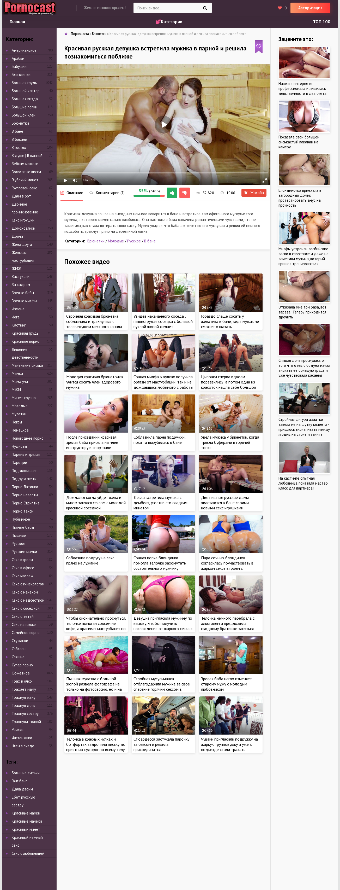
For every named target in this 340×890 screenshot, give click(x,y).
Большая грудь (24, 82)
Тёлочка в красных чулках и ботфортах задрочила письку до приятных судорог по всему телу (95, 744)
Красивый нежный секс (27, 841)
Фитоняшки (22, 737)
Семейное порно (26, 632)
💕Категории (168, 22)
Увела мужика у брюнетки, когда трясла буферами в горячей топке (230, 442)
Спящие (18, 656)
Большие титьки (26, 772)
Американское (24, 50)
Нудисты (19, 446)
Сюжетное (21, 673)
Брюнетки (96, 241)
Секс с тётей (23, 616)
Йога (16, 317)
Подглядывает (24, 470)
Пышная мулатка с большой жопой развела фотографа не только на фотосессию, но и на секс (94, 686)
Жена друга (22, 244)
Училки (17, 729)
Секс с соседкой (26, 608)
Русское (134, 241)
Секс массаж (22, 575)
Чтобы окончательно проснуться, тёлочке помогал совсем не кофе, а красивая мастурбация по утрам (96, 625)
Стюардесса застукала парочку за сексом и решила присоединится (161, 744)
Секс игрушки (23, 220)
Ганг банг (19, 780)
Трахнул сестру (25, 713)
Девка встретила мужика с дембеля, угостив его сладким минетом (160, 502)
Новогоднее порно (28, 438)
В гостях (19, 147)
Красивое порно (25, 341)
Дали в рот (21, 196)
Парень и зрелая (26, 454)
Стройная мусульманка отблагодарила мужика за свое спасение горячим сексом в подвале (161, 686)
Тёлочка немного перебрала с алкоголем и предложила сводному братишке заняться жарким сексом (227, 625)
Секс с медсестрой (28, 600)
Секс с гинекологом (28, 583)
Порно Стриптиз (25, 503)
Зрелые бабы (23, 292)
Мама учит (21, 381)
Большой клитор (26, 90)
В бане (150, 241)
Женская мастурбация (23, 256)
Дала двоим (22, 789)
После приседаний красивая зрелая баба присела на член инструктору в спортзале (92, 442)
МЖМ (16, 389)
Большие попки (24, 106)
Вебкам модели (25, 163)
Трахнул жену (23, 697)
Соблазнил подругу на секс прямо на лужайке (90, 560)
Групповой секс (24, 187)
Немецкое (20, 430)
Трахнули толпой (26, 721)
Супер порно (22, 664)
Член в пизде (23, 745)
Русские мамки (24, 551)
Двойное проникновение (25, 208)
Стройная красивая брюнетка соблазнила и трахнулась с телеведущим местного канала (94, 321)
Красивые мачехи (27, 821)
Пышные (19, 535)
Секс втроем (22, 559)
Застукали (20, 276)
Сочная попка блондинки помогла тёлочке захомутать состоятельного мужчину (159, 563)
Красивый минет (26, 829)
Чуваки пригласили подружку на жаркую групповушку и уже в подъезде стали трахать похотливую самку (229, 746)
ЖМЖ (16, 268)
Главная (17, 22)
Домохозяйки (23, 228)
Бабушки (19, 66)
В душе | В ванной (27, 155)
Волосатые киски (26, 171)
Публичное (21, 519)
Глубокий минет (25, 179)
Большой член (23, 115)
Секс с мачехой (25, 592)
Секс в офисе (23, 567)
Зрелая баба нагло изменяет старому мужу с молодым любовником (226, 684)
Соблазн (19, 648)
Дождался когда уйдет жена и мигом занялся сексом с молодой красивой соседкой (96, 502)
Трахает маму (24, 689)
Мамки (17, 373)
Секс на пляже (24, 624)
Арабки (18, 58)
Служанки (20, 640)
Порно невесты (25, 494)
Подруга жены (24, 478)
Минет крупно (24, 397)
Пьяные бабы (23, 527)
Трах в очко (22, 681)
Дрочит (18, 236)
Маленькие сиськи (27, 365)
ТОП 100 (321, 22)
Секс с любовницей (28, 853)
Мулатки (19, 413)
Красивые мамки (26, 813)
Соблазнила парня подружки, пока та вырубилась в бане (159, 439)
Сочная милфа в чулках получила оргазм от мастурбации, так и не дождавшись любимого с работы (163, 382)
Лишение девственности (25, 353)
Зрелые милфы (24, 300)
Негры (17, 422)
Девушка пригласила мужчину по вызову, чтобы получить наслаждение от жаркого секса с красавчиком (162, 625)
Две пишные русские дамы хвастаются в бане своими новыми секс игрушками (225, 502)
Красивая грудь (25, 333)
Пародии (19, 462)
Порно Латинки (25, 486)
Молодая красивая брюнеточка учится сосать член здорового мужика (94, 382)
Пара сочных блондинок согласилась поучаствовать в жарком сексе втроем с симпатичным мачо (227, 565)
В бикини (19, 139)
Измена (18, 308)
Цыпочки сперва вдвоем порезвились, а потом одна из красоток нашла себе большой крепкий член (228, 384)
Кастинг (19, 325)
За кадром (21, 284)
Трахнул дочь (23, 705)
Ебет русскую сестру (23, 801)
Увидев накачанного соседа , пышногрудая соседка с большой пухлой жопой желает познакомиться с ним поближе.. (163, 323)
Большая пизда (25, 98)
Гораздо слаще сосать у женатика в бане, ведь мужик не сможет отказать (230, 321)
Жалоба (254, 192)
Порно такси (22, 511)
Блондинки (21, 74)
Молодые (116, 241)
